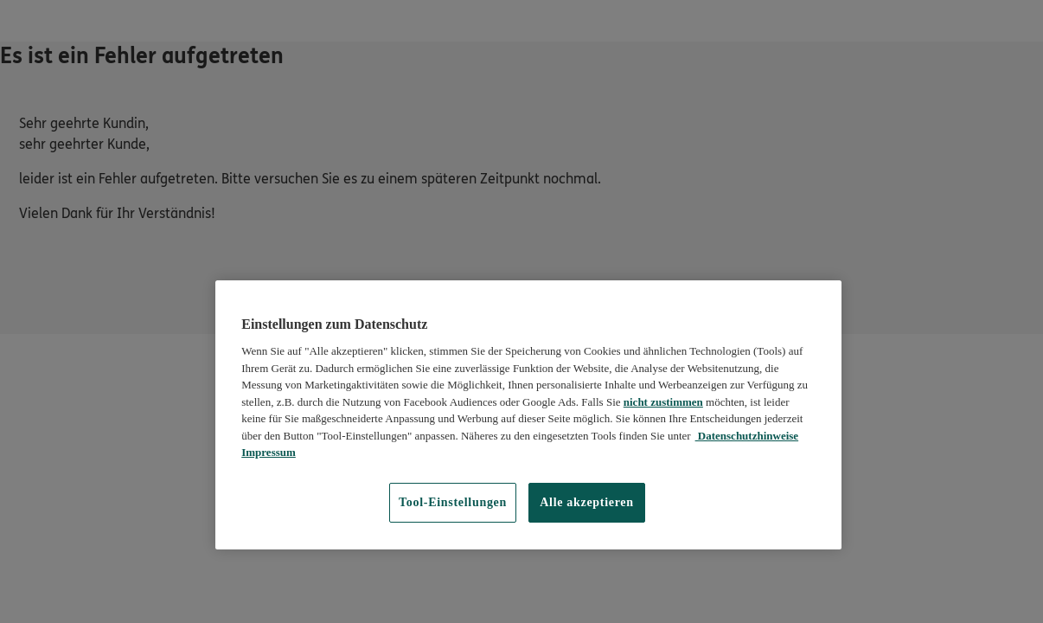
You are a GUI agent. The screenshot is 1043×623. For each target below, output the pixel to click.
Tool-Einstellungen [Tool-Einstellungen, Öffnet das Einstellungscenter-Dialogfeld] (453, 502)
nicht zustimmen (663, 401)
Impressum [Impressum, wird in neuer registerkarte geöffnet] (268, 452)
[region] (528, 414)
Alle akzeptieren (587, 502)
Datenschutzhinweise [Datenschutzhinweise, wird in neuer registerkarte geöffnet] (747, 435)
